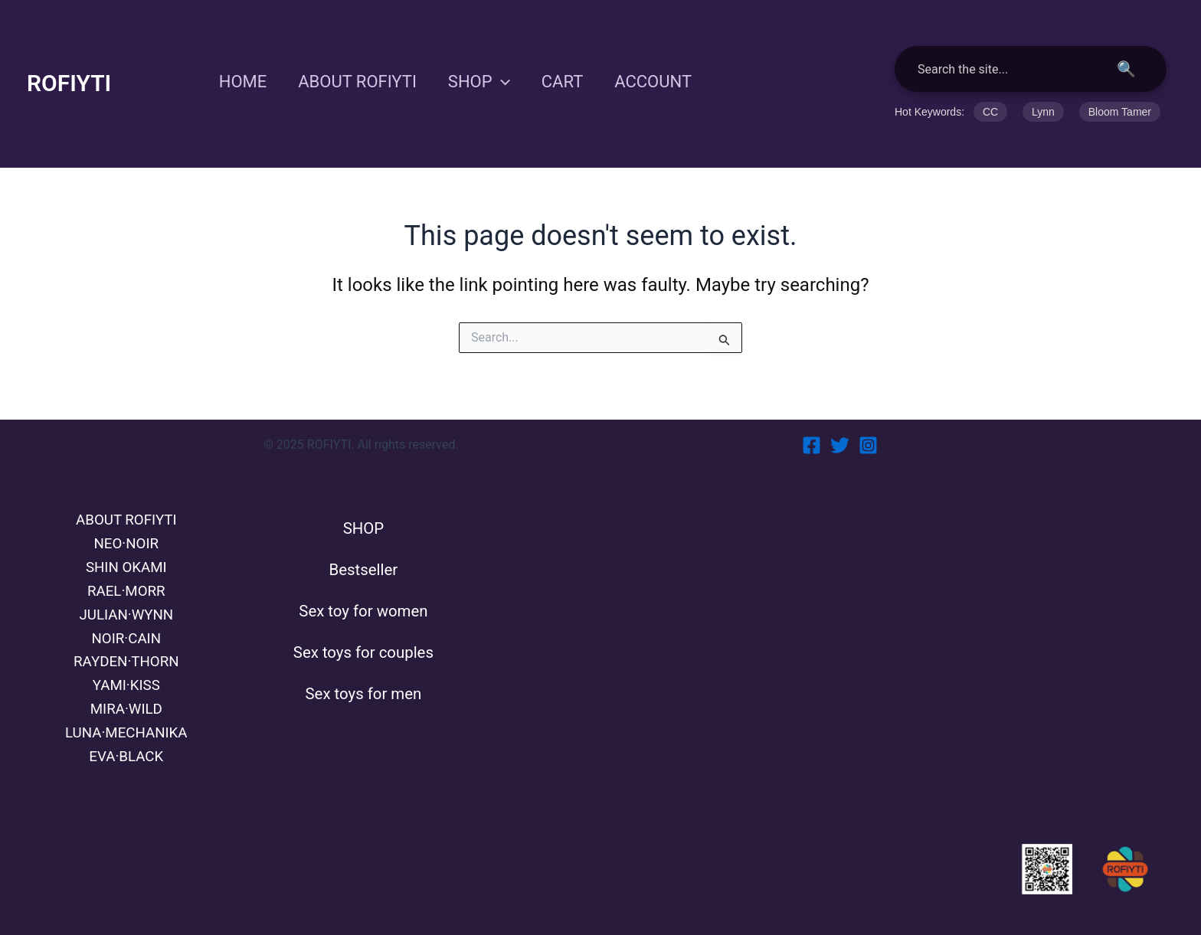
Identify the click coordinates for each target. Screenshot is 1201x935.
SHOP (484, 82)
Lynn (1043, 112)
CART (570, 82)
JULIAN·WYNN (126, 604)
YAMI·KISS (126, 680)
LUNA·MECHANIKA (126, 730)
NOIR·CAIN (126, 629)
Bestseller (363, 557)
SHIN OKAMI (126, 553)
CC (990, 112)
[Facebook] (811, 427)
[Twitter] (839, 427)
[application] (506, 82)
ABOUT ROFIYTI (361, 82)
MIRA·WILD (126, 705)
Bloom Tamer (1119, 112)
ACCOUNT (663, 82)
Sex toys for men (363, 691)
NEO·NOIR (126, 528)
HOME (244, 82)
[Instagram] (868, 427)
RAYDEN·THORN (126, 655)
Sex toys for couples (364, 646)
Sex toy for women (364, 601)
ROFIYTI (69, 83)
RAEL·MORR (126, 579)
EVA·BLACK (126, 756)
